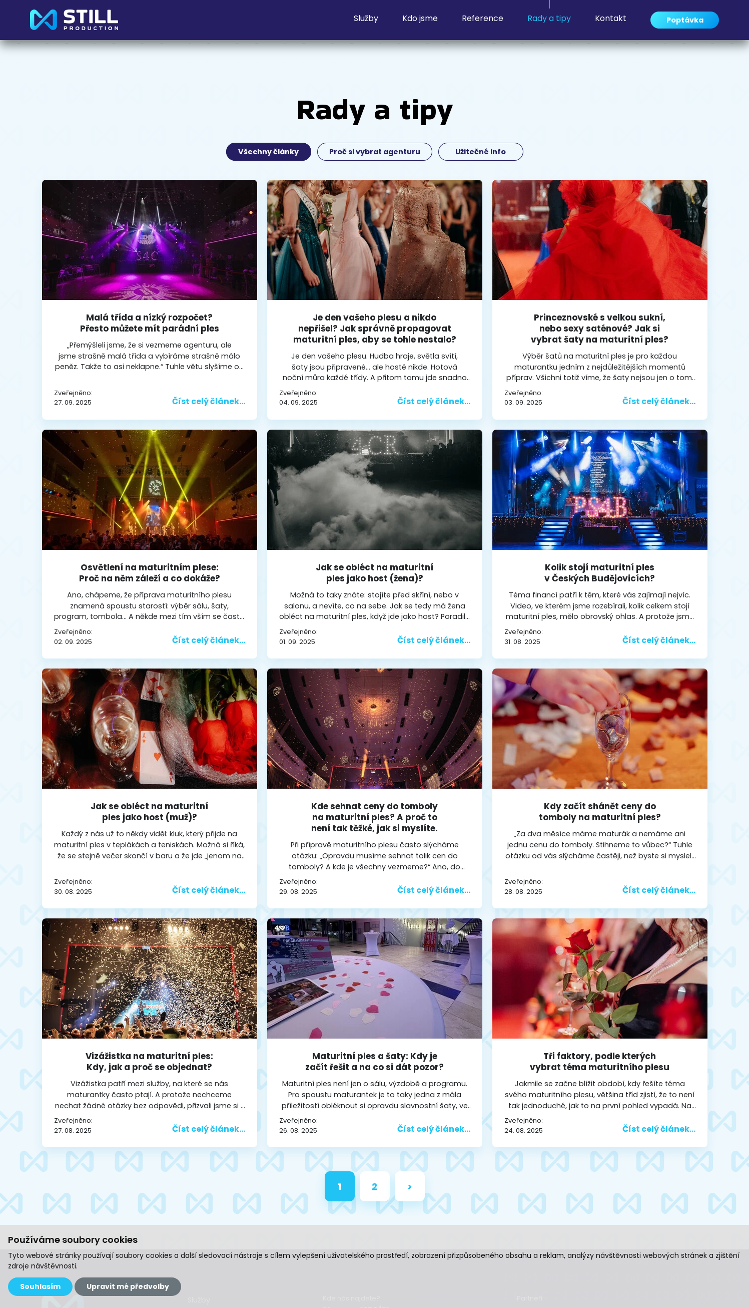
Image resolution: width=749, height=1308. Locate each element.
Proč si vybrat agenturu (375, 152)
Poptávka (678, 22)
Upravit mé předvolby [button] (128, 1286)
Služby (354, 22)
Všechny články (267, 152)
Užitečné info (483, 152)
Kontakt (599, 22)
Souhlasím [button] (40, 1286)
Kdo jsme (408, 22)
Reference (471, 22)
